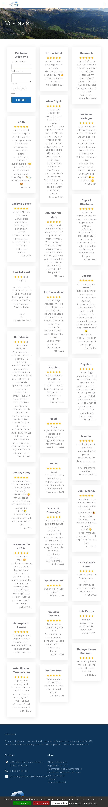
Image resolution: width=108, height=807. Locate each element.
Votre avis (16, 71)
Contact (52, 779)
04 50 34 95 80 (18, 771)
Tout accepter (22, 803)
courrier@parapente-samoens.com (29, 776)
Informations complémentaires (65, 768)
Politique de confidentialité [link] (82, 803)
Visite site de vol (57, 782)
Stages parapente (57, 762)
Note (14, 83)
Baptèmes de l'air (57, 765)
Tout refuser (41, 803)
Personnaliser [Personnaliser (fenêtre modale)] (59, 803)
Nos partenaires (56, 775)
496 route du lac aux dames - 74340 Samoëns (26, 764)
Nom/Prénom (18, 61)
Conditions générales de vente (64, 772)
